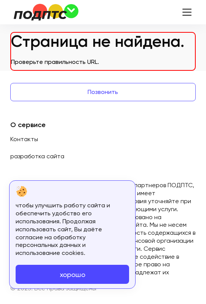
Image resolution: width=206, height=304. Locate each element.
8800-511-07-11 (159, 12)
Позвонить (103, 91)
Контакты (24, 139)
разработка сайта (37, 156)
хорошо (72, 275)
